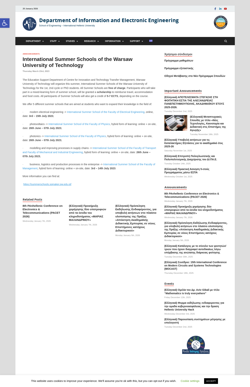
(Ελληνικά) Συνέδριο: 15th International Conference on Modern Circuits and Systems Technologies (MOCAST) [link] (195, 265)
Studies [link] (70, 41)
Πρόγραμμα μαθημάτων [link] (178, 60)
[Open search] (225, 41)
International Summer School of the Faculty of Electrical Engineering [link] (105, 112)
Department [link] (33, 41)
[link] (5, 23)
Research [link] (90, 41)
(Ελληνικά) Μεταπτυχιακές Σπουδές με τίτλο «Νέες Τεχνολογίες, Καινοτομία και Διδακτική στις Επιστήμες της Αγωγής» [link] (208, 123)
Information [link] (113, 41)
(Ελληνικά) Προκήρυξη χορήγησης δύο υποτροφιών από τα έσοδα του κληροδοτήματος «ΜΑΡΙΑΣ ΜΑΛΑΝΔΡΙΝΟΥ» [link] (87, 212)
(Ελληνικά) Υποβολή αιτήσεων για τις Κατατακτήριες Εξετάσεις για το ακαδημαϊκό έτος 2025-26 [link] (193, 143)
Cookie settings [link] (190, 380)
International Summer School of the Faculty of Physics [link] (79, 124)
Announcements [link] (31, 54)
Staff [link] (53, 41)
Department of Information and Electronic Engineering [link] (109, 20)
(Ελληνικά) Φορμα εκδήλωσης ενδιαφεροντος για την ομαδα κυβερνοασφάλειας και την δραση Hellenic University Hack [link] (194, 306)
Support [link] (135, 41)
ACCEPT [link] (211, 381)
